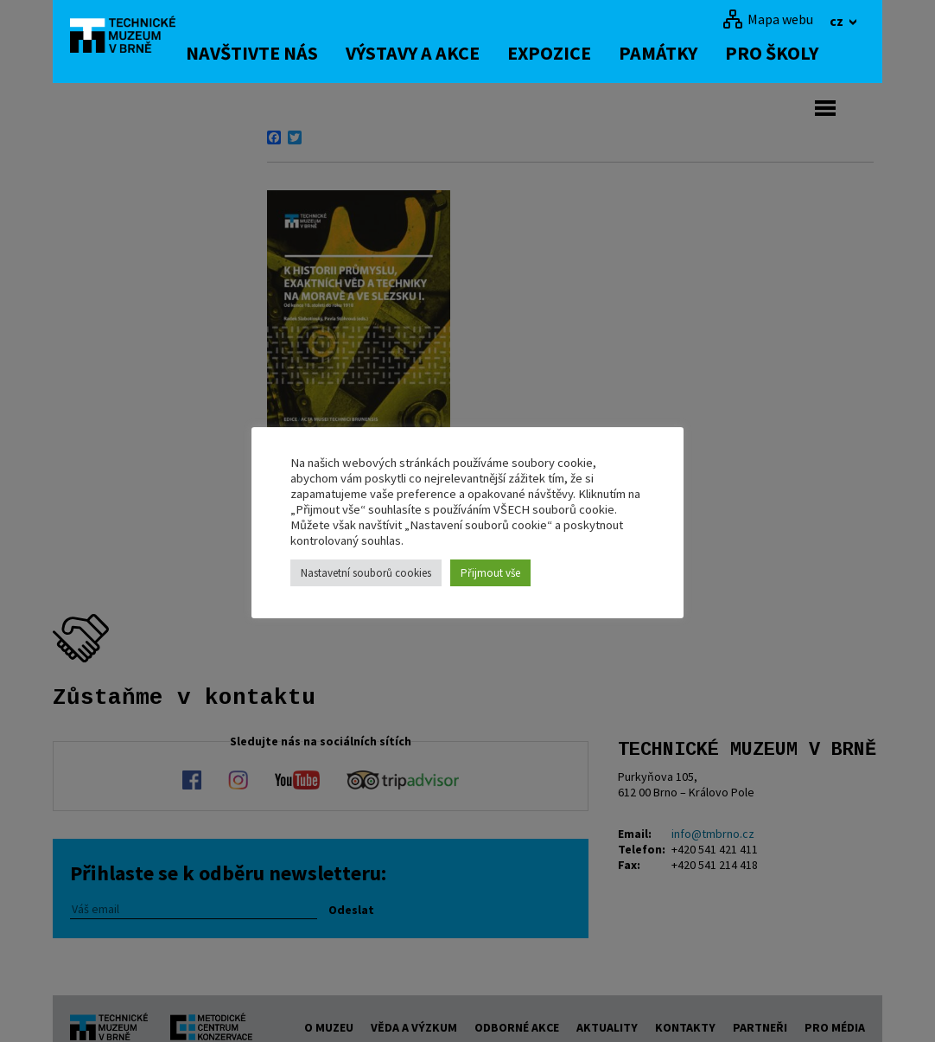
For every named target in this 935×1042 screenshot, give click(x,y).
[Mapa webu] (767, 19)
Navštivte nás (281, 53)
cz (838, 20)
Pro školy (801, 53)
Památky (687, 53)
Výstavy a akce (442, 53)
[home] (134, 39)
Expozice (578, 53)
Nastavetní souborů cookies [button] (366, 573)
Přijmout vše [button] (490, 573)
